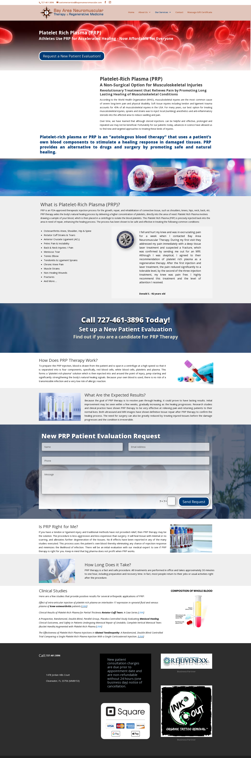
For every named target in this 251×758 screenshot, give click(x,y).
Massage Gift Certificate (199, 13)
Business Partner (186, 668)
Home (131, 13)
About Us (143, 13)
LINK (84, 603)
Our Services (161, 13)
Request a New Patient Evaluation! (72, 53)
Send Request (194, 498)
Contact (179, 13)
